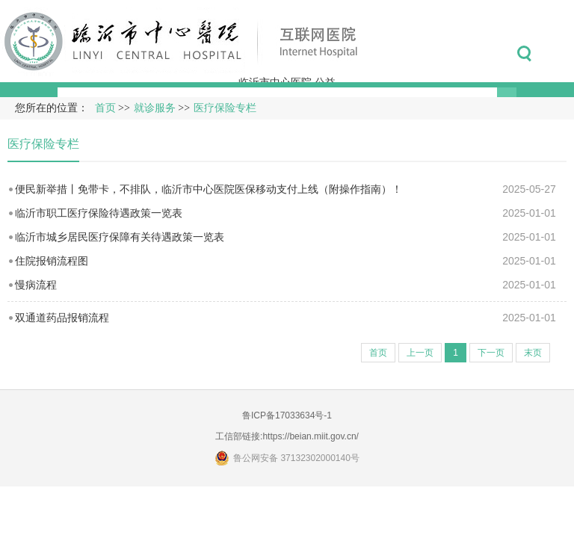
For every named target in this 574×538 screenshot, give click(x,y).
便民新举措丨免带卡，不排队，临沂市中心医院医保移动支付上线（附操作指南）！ (208, 189)
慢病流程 (36, 285)
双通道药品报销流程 (62, 318)
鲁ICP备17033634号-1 (287, 415)
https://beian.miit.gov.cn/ (310, 436)
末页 (533, 352)
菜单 (558, 53)
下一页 (491, 352)
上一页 (420, 352)
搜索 (524, 53)
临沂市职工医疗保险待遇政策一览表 (98, 213)
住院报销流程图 (51, 261)
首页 (105, 108)
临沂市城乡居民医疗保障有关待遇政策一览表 (119, 237)
